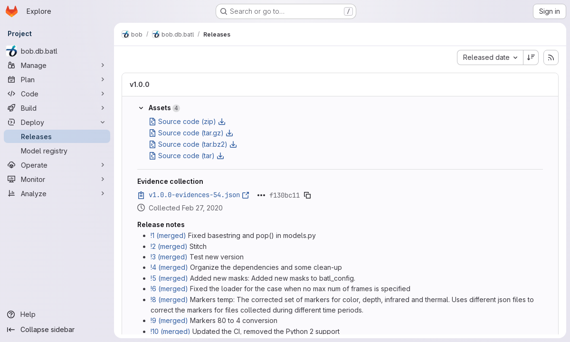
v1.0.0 (140, 84)
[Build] (57, 107)
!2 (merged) (169, 246)
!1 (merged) (168, 235)
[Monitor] (57, 179)
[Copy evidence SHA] (307, 195)
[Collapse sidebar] (57, 329)
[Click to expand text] (261, 195)
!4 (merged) (169, 267)
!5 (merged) (169, 278)
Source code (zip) (187, 121)
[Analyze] (57, 193)
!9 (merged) (169, 320)
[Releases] (57, 136)
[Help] (57, 314)
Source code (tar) (186, 156)
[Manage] (57, 65)
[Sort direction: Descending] (531, 57)
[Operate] (57, 164)
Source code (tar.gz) (191, 133)
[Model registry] (57, 150)
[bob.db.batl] (57, 50)
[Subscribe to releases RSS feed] (551, 57)
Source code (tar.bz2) (193, 144)
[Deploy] (57, 122)
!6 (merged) (169, 289)
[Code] (57, 93)
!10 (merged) (170, 331)
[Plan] (57, 79)
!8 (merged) (169, 299)
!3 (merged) (169, 257)
